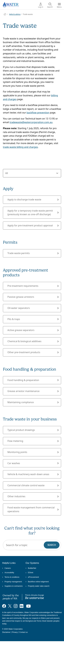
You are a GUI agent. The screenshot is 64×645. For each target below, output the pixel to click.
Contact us (23, 632)
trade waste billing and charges (20, 147)
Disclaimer (6, 632)
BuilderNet (31, 568)
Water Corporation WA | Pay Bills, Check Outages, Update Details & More (5, 14)
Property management (12, 582)
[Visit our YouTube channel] (28, 606)
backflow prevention (38, 112)
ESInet (29, 573)
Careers (6, 568)
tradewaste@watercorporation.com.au (30, 122)
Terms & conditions (10, 577)
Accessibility (8, 573)
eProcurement (32, 577)
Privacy (15, 632)
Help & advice (14, 14)
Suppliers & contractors (12, 586)
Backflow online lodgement (37, 582)
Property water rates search (37, 586)
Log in (40, 5)
